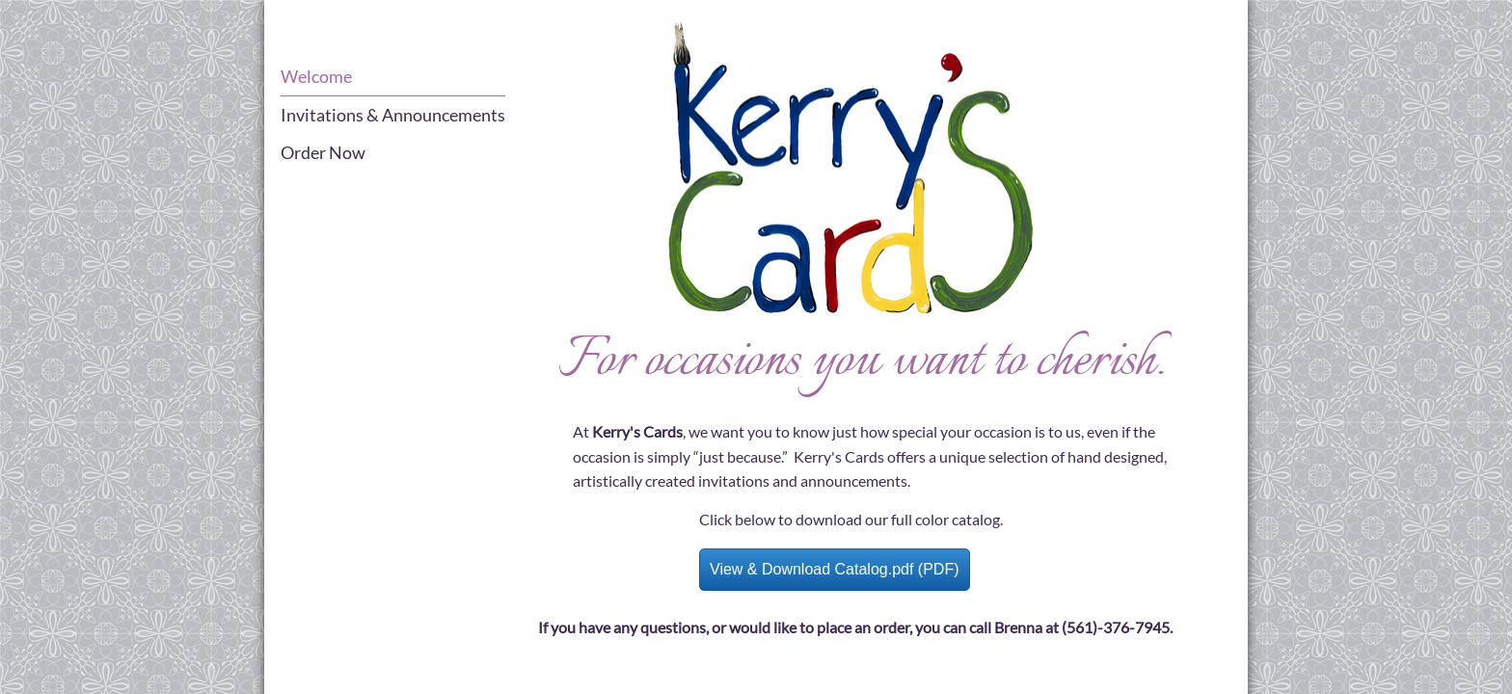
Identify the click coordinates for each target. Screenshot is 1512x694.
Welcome (316, 76)
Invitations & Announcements (393, 114)
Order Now (323, 152)
